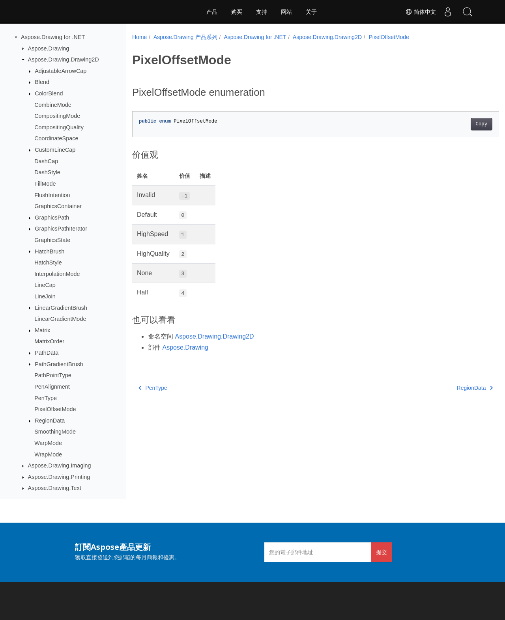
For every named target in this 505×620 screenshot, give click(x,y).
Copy (456, 124)
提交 (381, 552)
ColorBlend (49, 93)
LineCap (45, 285)
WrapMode (48, 454)
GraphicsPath (52, 217)
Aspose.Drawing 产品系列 (185, 37)
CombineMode (52, 105)
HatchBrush (49, 251)
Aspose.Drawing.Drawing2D (63, 59)
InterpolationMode (57, 274)
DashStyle (47, 172)
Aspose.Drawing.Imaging (59, 465)
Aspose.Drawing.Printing (59, 477)
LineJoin (45, 296)
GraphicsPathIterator (61, 228)
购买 (236, 12)
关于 (311, 12)
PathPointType (52, 375)
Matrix (42, 330)
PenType (45, 398)
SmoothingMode (55, 431)
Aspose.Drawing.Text (54, 488)
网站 (286, 12)
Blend (42, 82)
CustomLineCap (55, 150)
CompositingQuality (59, 127)
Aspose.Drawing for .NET (53, 37)
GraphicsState (52, 240)
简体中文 (420, 11)
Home (139, 37)
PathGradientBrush (59, 364)
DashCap (46, 161)
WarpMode (48, 443)
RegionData (50, 420)
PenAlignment (52, 387)
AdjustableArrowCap (60, 71)
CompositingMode (57, 116)
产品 (211, 12)
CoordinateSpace (56, 138)
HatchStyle (48, 262)
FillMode (45, 184)
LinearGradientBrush (61, 308)
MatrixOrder (49, 341)
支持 (261, 12)
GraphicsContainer (58, 206)
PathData (46, 353)
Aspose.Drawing (48, 48)
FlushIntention (52, 195)
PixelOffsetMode (55, 409)
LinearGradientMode (60, 319)
